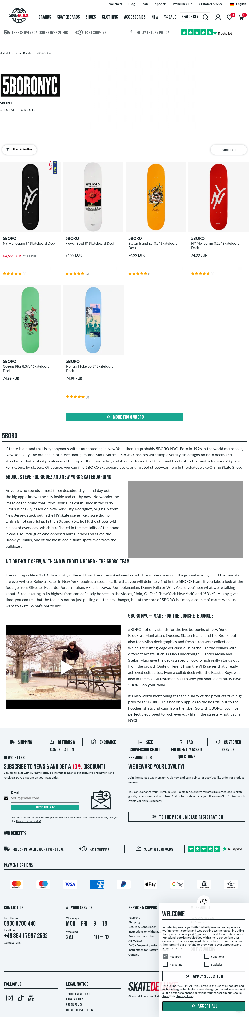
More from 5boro (124, 417)
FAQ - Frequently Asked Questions (186, 749)
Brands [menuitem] (45, 17)
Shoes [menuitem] (91, 17)
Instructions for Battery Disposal (148, 950)
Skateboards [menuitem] (68, 17)
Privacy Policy (75, 999)
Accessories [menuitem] (135, 17)
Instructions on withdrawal (145, 931)
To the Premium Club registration (186, 817)
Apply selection (204, 976)
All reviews (135, 940)
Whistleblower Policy (79, 1010)
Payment (134, 917)
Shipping (20, 742)
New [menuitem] (154, 17)
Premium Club (140, 757)
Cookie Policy (74, 1005)
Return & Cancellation (142, 927)
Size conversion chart (141, 936)
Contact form (12, 942)
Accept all (204, 1006)
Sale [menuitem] (170, 17)
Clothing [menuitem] (110, 17)
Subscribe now (45, 807)
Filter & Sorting (18, 149)
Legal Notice (77, 984)
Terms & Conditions (78, 994)
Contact (133, 954)
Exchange (103, 742)
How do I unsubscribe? (28, 821)
